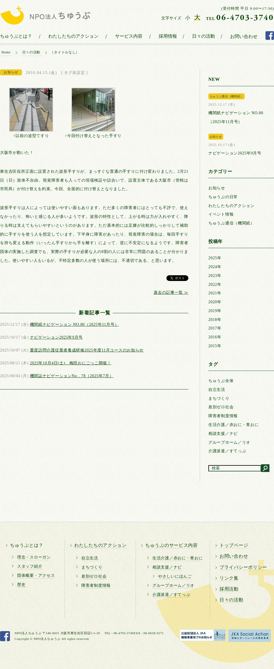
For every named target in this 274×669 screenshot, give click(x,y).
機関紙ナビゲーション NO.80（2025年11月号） (74, 324)
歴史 (21, 584)
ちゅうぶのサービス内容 (171, 545)
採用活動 (229, 588)
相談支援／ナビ (223, 433)
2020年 (214, 302)
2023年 (214, 276)
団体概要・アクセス (36, 575)
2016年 (214, 337)
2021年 (214, 293)
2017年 (214, 328)
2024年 (214, 267)
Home (6, 52)
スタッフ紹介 (29, 566)
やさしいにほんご (175, 576)
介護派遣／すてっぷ (227, 451)
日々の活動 (203, 36)
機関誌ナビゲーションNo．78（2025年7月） (72, 376)
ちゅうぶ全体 (220, 381)
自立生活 (216, 389)
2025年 (214, 258)
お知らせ (216, 188)
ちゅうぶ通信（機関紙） (231, 223)
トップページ (233, 545)
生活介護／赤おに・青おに (233, 425)
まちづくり (218, 398)
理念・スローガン (34, 557)
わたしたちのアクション (73, 36)
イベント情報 (220, 214)
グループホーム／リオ (229, 442)
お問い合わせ (243, 36)
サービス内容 (128, 36)
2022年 (214, 284)
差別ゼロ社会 (220, 407)
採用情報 (168, 36)
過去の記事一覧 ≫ (171, 292)
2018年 (214, 320)
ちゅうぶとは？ (16, 36)
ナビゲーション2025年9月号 (56, 337)
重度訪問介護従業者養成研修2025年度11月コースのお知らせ (87, 350)
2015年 (214, 346)
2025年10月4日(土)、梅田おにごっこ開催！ (70, 363)
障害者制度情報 (223, 416)
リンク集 (229, 578)
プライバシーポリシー (243, 567)
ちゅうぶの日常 (223, 197)
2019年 (214, 311)
